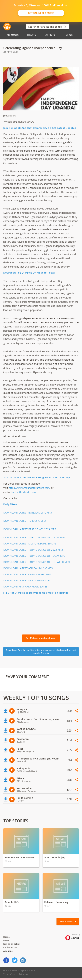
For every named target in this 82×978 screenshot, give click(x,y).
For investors (10, 947)
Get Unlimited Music (41, 13)
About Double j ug (54, 857)
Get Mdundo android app (40, 638)
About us (7, 950)
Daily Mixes (10, 504)
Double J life (12, 902)
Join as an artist (11, 943)
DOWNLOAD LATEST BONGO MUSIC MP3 (27, 512)
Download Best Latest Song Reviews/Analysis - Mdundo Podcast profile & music (41, 652)
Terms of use (9, 974)
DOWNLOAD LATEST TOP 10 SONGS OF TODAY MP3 (34, 537)
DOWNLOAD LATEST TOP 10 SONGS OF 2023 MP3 (33, 549)
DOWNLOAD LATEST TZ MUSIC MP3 (24, 520)
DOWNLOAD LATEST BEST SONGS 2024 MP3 (29, 529)
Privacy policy (25, 974)
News (6, 940)
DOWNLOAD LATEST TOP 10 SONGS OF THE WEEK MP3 (36, 562)
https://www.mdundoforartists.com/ (29, 487)
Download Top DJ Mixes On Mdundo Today (29, 272)
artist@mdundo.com (24, 492)
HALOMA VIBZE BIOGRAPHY (20, 857)
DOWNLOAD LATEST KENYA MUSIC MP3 (27, 580)
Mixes (69, 34)
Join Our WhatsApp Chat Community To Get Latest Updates (39, 128)
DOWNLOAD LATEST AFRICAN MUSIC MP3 (28, 568)
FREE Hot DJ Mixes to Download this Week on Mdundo (35, 592)
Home (6, 936)
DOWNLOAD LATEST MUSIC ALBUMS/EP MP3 (30, 543)
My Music (12, 34)
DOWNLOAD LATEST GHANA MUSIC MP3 (27, 574)
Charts (31, 34)
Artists (51, 34)
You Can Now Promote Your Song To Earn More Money (36, 477)
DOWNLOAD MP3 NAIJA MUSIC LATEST (26, 586)
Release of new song (56, 902)
